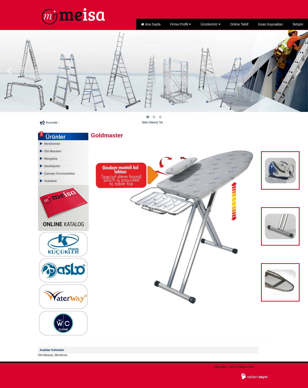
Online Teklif (239, 24)
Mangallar (51, 158)
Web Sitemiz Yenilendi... (161, 122)
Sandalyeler (52, 166)
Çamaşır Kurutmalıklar (59, 173)
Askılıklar (50, 181)
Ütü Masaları (52, 151)
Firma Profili (180, 24)
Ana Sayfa (150, 24)
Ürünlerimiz (210, 24)
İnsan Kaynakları (270, 24)
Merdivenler (52, 144)
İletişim (298, 24)
